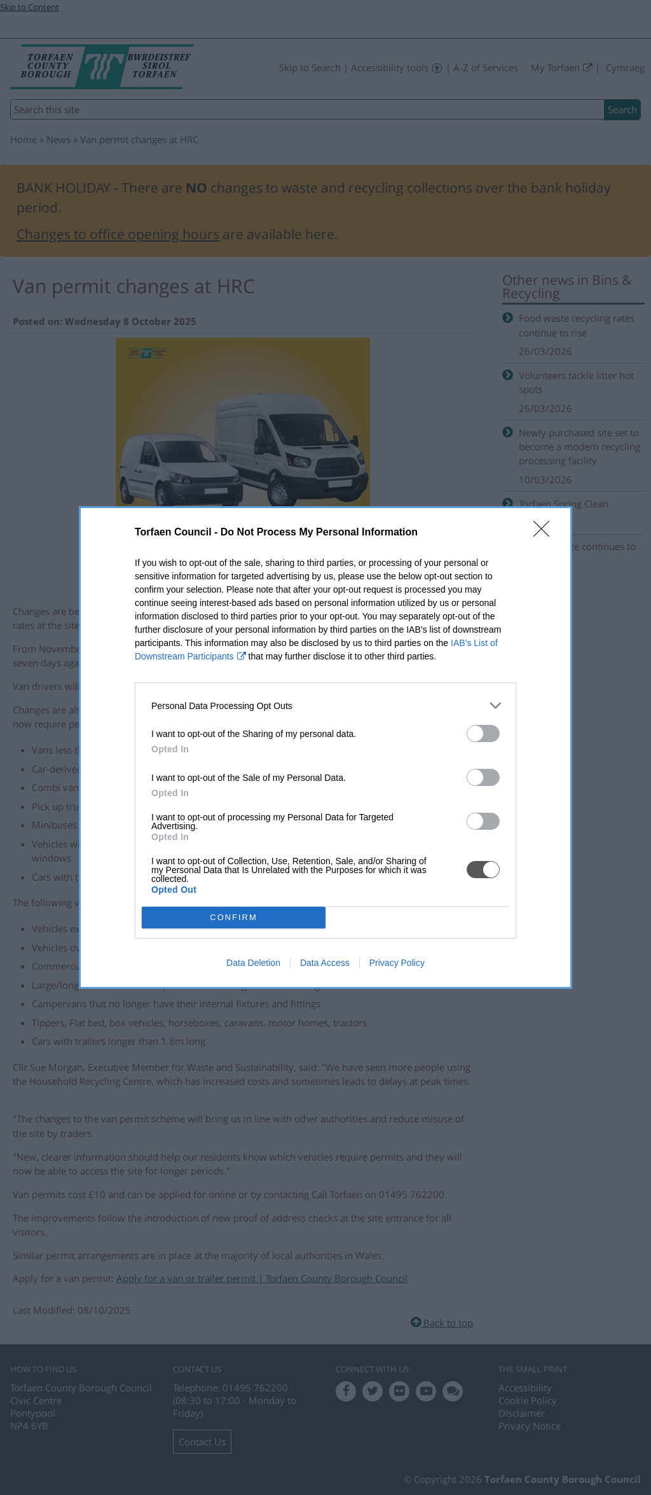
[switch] (483, 733)
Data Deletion (253, 963)
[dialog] (325, 747)
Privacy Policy (397, 963)
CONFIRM (233, 917)
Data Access (325, 963)
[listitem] (325, 705)
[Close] (545, 533)
